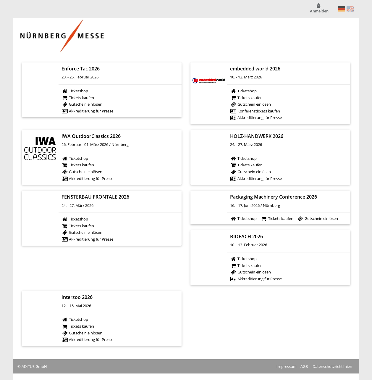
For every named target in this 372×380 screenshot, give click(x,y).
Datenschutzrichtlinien (332, 366)
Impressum (286, 366)
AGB (304, 366)
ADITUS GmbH (34, 366)
